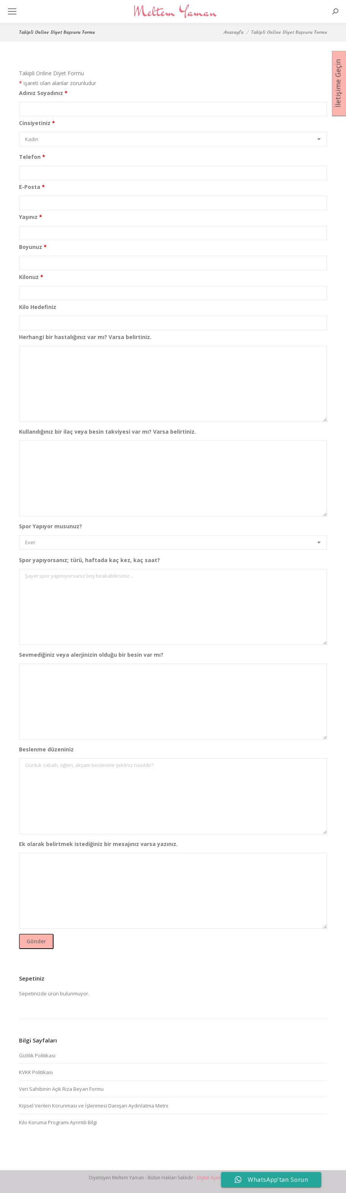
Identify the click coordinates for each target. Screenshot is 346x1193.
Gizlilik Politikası (37, 1055)
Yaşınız (30, 216)
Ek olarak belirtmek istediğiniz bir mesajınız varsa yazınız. (98, 844)
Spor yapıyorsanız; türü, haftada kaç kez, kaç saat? (89, 560)
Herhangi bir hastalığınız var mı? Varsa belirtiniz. (85, 337)
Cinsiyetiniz (37, 123)
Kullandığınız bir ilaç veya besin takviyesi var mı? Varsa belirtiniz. (107, 431)
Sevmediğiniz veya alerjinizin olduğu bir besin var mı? (91, 654)
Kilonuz (31, 276)
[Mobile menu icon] (12, 11)
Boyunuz (33, 246)
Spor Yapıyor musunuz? (50, 526)
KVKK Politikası (36, 1072)
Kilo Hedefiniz (37, 307)
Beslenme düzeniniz (46, 749)
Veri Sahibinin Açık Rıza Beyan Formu (61, 1088)
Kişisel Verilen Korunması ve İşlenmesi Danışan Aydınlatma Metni (93, 1105)
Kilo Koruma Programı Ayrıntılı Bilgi (58, 1122)
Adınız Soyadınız (43, 93)
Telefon (32, 156)
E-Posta (32, 186)
